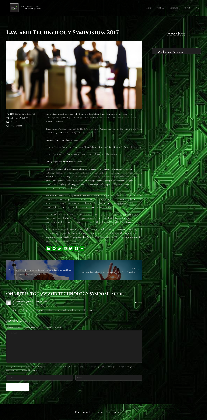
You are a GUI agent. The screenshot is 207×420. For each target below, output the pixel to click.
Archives (176, 33)
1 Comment (16, 125)
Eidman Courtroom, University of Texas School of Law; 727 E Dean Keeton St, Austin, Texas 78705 (97, 147)
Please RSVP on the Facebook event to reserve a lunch (69, 154)
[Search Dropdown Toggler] (197, 8)
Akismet (122, 366)
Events (13, 121)
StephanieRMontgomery (27, 301)
